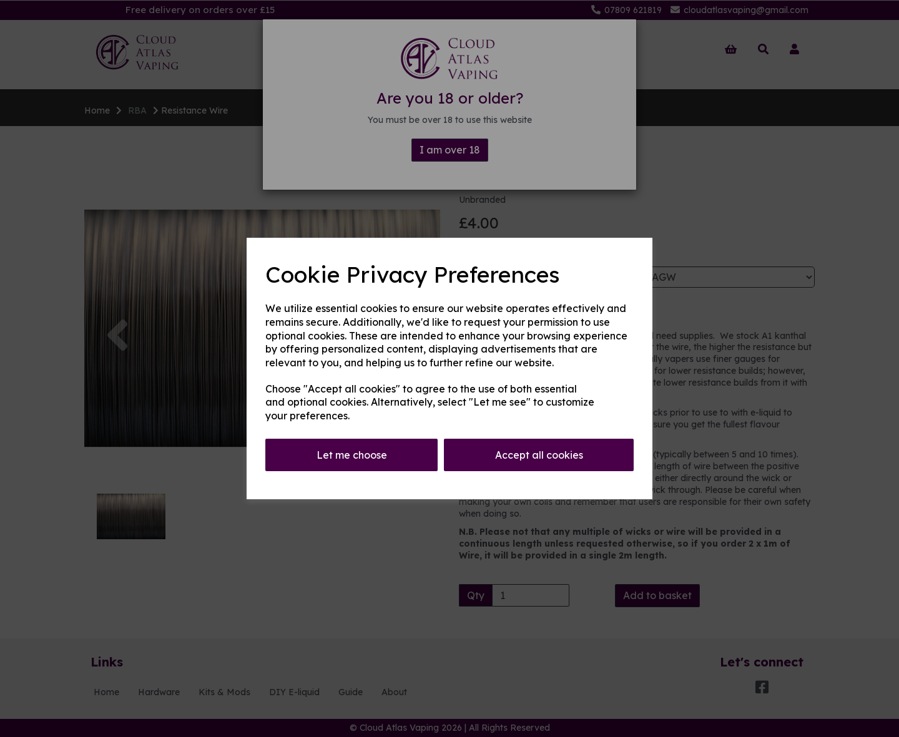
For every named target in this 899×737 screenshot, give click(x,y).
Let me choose (352, 455)
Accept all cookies (539, 455)
